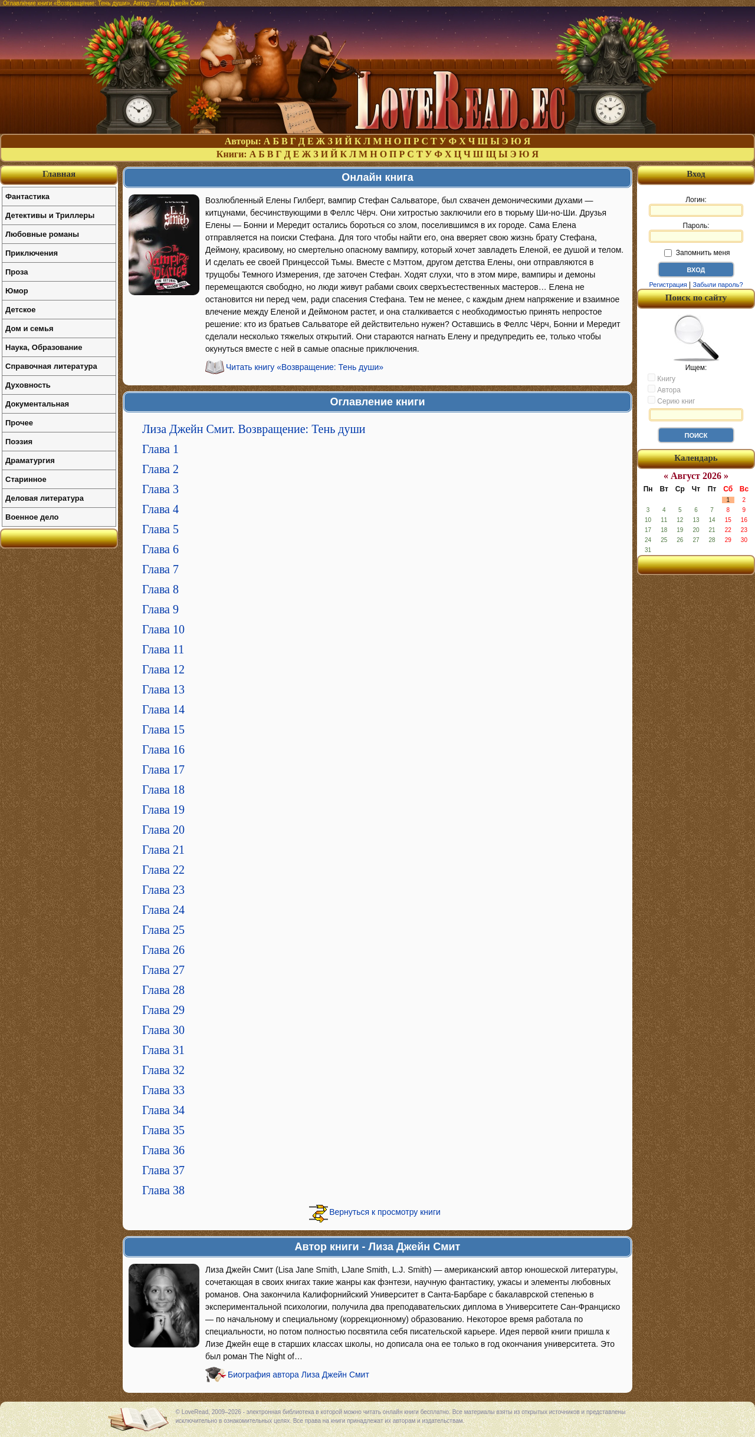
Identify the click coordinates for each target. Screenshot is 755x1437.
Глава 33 (163, 1089)
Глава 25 (163, 929)
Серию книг (671, 400)
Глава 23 (163, 889)
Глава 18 (163, 789)
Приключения (31, 253)
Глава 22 (163, 869)
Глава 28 (163, 989)
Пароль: (696, 232)
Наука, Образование (43, 347)
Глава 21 (163, 849)
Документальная (37, 403)
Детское (20, 309)
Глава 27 (163, 969)
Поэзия (18, 441)
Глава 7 (160, 569)
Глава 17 (163, 769)
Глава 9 (160, 609)
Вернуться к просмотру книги (385, 1212)
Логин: (696, 206)
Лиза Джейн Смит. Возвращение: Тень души (254, 428)
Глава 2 (160, 469)
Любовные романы (42, 234)
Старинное (26, 479)
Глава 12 (163, 669)
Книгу (661, 378)
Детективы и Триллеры (49, 215)
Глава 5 (160, 529)
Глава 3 (160, 489)
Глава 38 (163, 1190)
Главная (59, 174)
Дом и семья (29, 328)
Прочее (19, 422)
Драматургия (30, 460)
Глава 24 (163, 909)
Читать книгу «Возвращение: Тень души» (304, 367)
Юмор (16, 290)
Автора (664, 389)
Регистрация (668, 284)
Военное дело (32, 517)
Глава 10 (163, 629)
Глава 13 (163, 689)
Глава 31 (163, 1049)
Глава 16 (163, 749)
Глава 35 (163, 1130)
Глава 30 (163, 1029)
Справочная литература (51, 366)
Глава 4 (160, 509)
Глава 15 (163, 729)
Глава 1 (160, 448)
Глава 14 (163, 709)
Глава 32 (163, 1069)
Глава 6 (160, 549)
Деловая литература (44, 498)
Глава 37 (163, 1170)
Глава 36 (163, 1150)
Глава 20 (163, 829)
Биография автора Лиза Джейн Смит (298, 1374)
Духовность (28, 385)
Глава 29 (163, 1009)
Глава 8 (160, 589)
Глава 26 (163, 949)
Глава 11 (163, 649)
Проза (16, 271)
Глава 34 (163, 1110)
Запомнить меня (697, 253)
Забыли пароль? (718, 284)
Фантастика (27, 196)
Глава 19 (163, 809)
